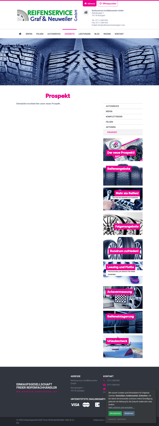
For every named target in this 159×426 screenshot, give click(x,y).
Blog (96, 34)
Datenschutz (121, 419)
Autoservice (53, 34)
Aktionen (111, 127)
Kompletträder (114, 116)
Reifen (29, 34)
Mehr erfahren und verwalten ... (121, 407)
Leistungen (84, 34)
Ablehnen (128, 413)
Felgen (39, 34)
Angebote (70, 34)
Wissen (107, 34)
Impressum (98, 420)
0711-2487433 (111, 380)
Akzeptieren (115, 413)
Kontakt (119, 34)
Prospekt (112, 132)
